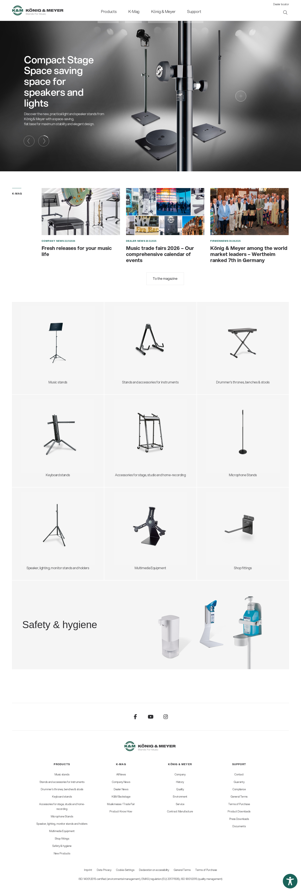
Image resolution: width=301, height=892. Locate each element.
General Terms (182, 870)
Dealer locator (281, 4)
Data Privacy (104, 870)
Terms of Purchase (206, 870)
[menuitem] (117, 10)
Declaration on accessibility (154, 870)
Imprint (88, 870)
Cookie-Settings (125, 870)
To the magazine (165, 278)
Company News (53, 241)
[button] (290, 881)
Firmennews (219, 241)
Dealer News (135, 241)
